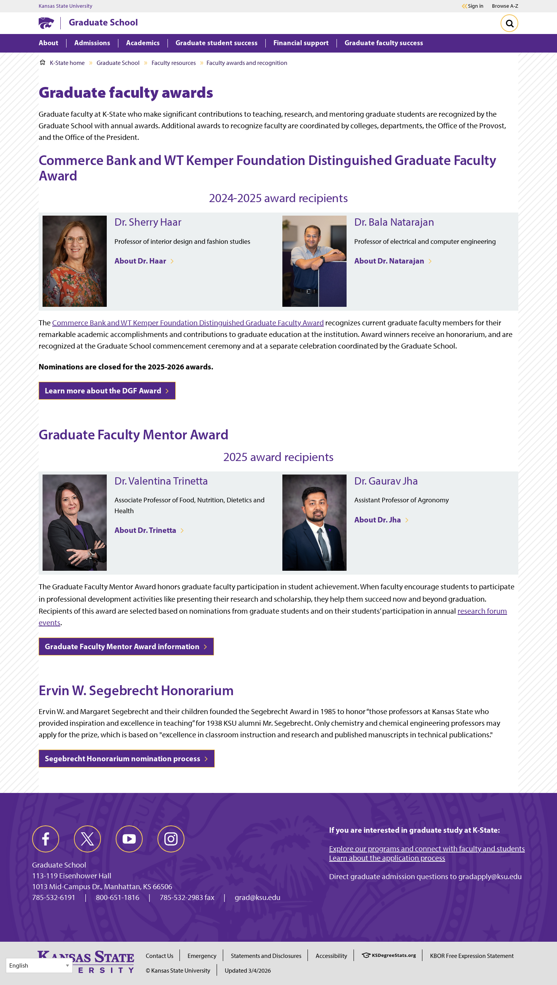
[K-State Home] (46, 23)
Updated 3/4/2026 (248, 970)
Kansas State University (65, 6)
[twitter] (87, 838)
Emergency (202, 955)
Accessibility (331, 955)
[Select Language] (39, 965)
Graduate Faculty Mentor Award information (126, 646)
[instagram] (171, 838)
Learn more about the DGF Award (107, 390)
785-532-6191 (53, 897)
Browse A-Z (505, 6)
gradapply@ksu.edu (490, 876)
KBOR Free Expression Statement (472, 955)
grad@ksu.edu (257, 897)
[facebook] (45, 838)
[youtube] (129, 838)
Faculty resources (174, 62)
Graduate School (103, 22)
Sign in (476, 6)
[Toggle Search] (509, 23)
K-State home (62, 62)
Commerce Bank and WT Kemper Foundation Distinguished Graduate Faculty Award (188, 322)
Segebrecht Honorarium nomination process (126, 758)
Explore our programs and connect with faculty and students (427, 848)
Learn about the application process (387, 858)
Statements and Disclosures (266, 955)
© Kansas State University (178, 970)
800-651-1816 (117, 897)
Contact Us (159, 955)
